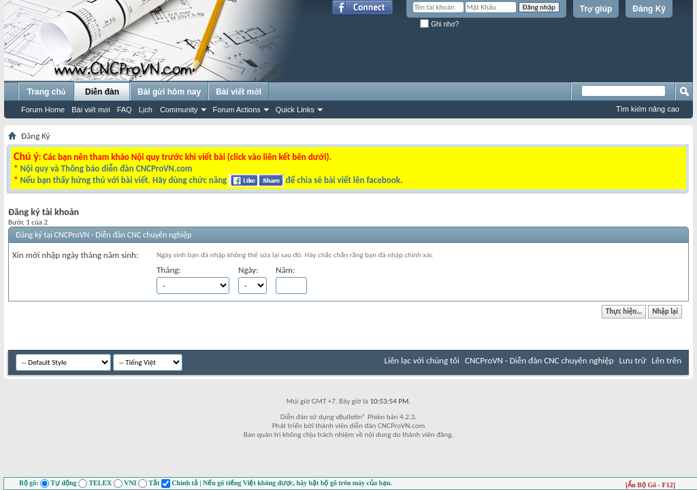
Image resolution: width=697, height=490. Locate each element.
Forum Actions (237, 109)
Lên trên (666, 360)
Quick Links (295, 109)
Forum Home (43, 109)
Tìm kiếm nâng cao (647, 109)
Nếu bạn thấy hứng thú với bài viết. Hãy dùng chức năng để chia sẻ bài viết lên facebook (210, 180)
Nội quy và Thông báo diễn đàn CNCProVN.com (106, 168)
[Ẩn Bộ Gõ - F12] (650, 485)
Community (179, 109)
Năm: (285, 270)
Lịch (145, 109)
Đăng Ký (649, 9)
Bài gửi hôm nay (169, 92)
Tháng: (169, 270)
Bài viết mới (90, 109)
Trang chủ (46, 92)
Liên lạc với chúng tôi (421, 360)
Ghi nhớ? (439, 24)
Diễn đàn (102, 92)
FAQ (124, 109)
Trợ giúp (596, 9)
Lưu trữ (633, 360)
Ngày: (248, 270)
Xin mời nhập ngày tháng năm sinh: (75, 255)
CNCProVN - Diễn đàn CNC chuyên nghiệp (539, 360)
